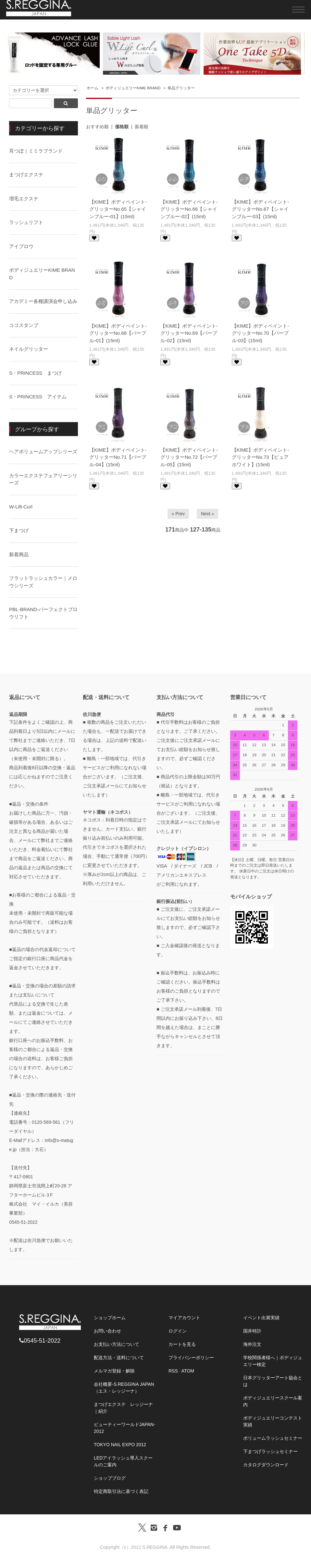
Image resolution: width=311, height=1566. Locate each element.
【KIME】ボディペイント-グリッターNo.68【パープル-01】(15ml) (118, 333)
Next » (207, 513)
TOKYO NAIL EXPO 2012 (120, 1444)
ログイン (177, 1331)
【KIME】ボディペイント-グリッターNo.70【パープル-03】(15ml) (260, 333)
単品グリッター (181, 88)
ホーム (92, 88)
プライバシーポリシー (191, 1357)
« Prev (178, 513)
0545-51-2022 (39, 1340)
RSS (173, 1370)
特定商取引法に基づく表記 (121, 1491)
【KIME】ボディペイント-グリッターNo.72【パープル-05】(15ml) (189, 457)
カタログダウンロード (266, 1464)
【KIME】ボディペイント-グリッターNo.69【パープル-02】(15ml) (189, 333)
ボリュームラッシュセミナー (272, 1438)
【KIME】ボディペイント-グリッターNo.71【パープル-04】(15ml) (118, 457)
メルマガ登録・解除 (114, 1370)
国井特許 (252, 1331)
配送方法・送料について (119, 1357)
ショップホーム (110, 1317)
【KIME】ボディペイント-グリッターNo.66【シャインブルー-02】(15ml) (189, 209)
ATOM (187, 1370)
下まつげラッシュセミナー (270, 1451)
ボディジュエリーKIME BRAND (133, 88)
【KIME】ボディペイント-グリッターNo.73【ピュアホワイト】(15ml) (260, 457)
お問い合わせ (107, 1331)
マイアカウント (184, 1317)
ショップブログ (110, 1478)
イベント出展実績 (261, 1317)
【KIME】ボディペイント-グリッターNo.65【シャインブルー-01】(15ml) (118, 209)
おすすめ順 (97, 126)
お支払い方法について (116, 1344)
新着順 (141, 126)
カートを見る (182, 1344)
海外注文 (252, 1344)
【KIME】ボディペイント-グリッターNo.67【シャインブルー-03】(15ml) (260, 209)
